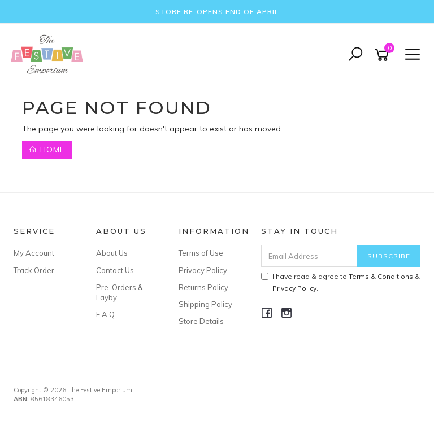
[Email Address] (309, 256)
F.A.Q (105, 314)
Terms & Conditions (381, 276)
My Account (34, 252)
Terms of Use (201, 252)
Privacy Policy (203, 270)
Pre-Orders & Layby (119, 292)
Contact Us (115, 270)
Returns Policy (203, 287)
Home (47, 149)
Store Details (201, 321)
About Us (112, 252)
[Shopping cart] (383, 55)
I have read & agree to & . (340, 282)
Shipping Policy (205, 304)
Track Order (34, 270)
